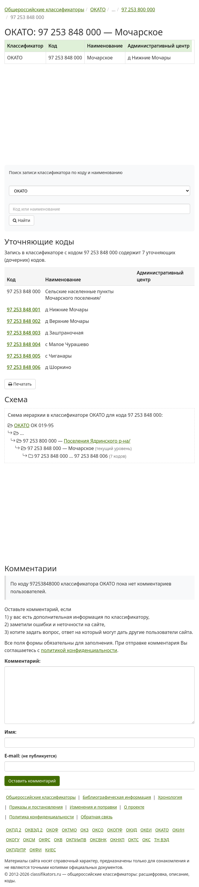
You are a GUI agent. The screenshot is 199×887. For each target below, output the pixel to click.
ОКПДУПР (16, 850)
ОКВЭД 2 (33, 830)
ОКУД (131, 830)
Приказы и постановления (36, 807)
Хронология (170, 797)
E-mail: (30, 755)
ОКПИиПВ (76, 839)
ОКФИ (35, 850)
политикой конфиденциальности (79, 650)
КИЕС (50, 850)
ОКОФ (52, 830)
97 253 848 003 (23, 332)
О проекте (134, 807)
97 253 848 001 (23, 309)
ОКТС (133, 839)
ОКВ (58, 839)
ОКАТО (21, 425)
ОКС (146, 839)
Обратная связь (97, 817)
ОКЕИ (146, 830)
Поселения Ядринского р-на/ (97, 441)
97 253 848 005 (23, 356)
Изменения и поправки (93, 807)
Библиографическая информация (117, 797)
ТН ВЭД (161, 839)
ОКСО (97, 830)
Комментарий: (22, 661)
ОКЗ (84, 830)
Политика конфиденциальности (41, 817)
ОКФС (44, 839)
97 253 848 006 (23, 367)
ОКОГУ (13, 839)
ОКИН (178, 830)
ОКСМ (29, 839)
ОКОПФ (114, 830)
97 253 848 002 (23, 321)
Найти (21, 220)
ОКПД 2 (13, 830)
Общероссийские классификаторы (41, 797)
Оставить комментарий (32, 781)
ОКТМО (69, 830)
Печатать (20, 384)
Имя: (10, 732)
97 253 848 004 (23, 344)
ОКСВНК (98, 839)
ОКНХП (117, 839)
